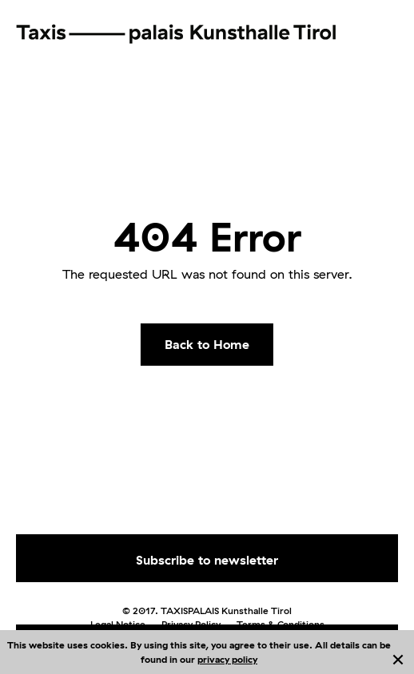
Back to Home (207, 344)
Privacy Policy (191, 624)
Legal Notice (117, 624)
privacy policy (227, 659)
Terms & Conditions (280, 624)
